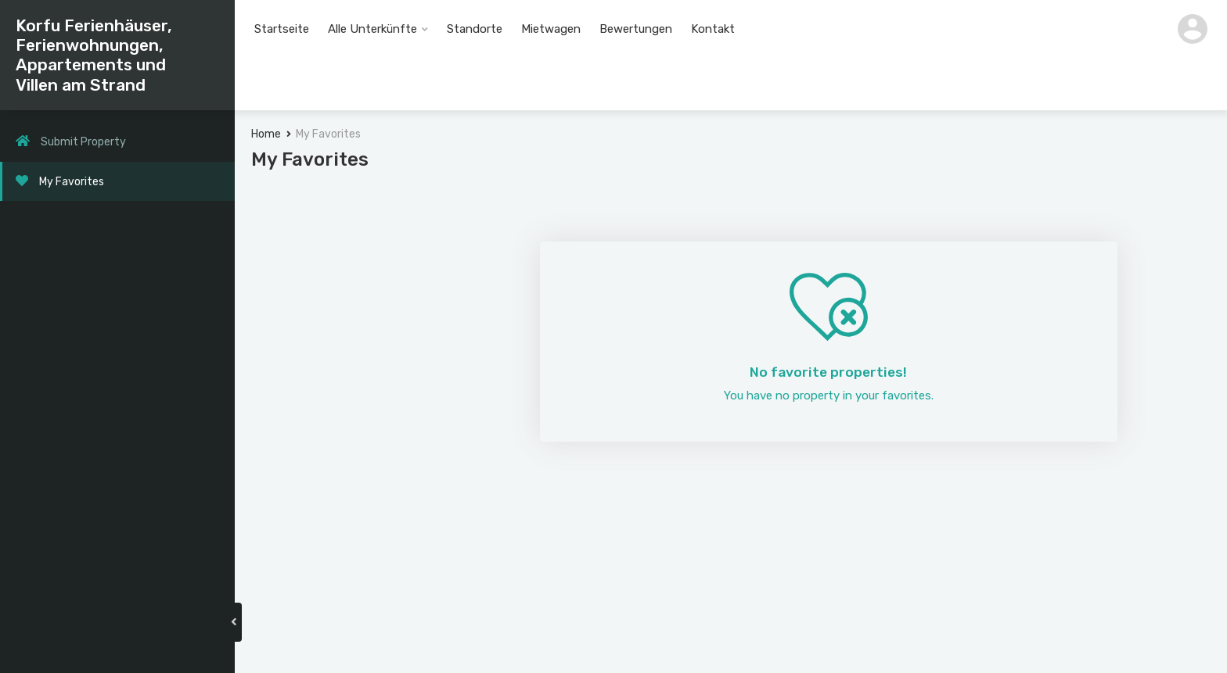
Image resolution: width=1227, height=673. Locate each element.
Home (269, 137)
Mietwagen (551, 29)
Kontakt (713, 29)
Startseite (281, 29)
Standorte (474, 29)
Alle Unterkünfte (372, 29)
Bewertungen (635, 29)
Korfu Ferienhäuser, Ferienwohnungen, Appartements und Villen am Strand (94, 55)
